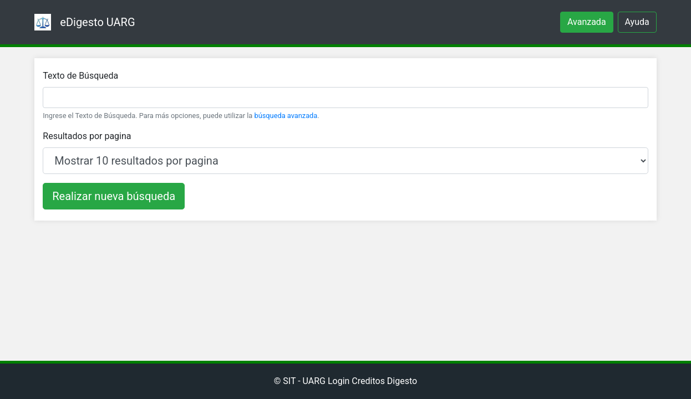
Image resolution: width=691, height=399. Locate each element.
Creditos (368, 381)
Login (338, 381)
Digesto (402, 381)
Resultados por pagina (87, 136)
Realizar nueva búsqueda (113, 196)
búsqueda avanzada (286, 115)
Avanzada (586, 22)
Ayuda (637, 22)
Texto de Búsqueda (80, 75)
